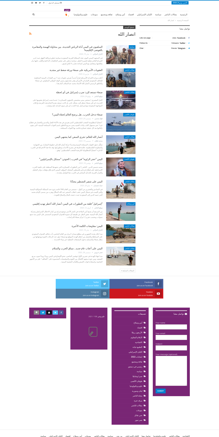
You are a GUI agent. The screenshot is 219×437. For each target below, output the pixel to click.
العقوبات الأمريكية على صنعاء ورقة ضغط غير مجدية (76, 70)
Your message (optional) (171, 359)
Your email (171, 325)
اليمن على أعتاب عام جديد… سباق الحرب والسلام (77, 248)
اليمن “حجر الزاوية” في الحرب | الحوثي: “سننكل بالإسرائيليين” (71, 159)
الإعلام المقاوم (136, 327)
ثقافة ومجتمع (106, 14)
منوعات (94, 14)
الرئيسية (183, 14)
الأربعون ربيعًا (137, 323)
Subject (171, 336)
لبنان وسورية (137, 381)
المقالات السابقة (127, 271)
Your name (171, 315)
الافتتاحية (138, 332)
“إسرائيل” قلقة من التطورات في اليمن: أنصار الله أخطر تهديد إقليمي (68, 203)
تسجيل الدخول (55, 3)
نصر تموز (138, 410)
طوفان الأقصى (129, 115)
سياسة (158, 14)
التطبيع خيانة (137, 337)
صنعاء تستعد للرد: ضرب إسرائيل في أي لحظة (79, 92)
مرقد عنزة (138, 391)
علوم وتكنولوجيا (81, 14)
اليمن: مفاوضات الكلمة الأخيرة (87, 226)
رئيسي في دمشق (135, 357)
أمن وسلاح (120, 14)
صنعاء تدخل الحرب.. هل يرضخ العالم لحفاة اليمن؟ (77, 114)
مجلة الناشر (137, 386)
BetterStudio (47, 432)
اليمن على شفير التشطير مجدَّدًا (86, 181)
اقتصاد (131, 14)
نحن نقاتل (138, 405)
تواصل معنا (180, 304)
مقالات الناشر (171, 14)
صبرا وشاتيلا (137, 366)
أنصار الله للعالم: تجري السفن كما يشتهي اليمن (79, 136)
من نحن (119, 426)
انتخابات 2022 (136, 347)
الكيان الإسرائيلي (144, 14)
